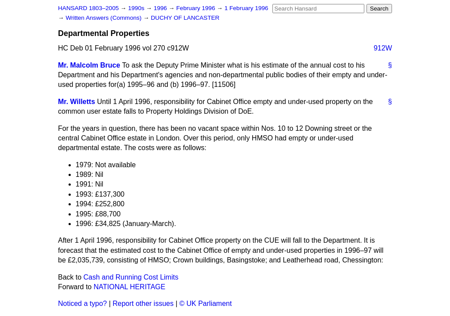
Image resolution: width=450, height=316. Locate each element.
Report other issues (143, 303)
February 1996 (196, 8)
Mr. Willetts (76, 101)
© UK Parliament (205, 303)
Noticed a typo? (82, 303)
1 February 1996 (247, 8)
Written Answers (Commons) (104, 17)
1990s (137, 8)
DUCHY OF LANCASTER (185, 17)
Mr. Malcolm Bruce (89, 65)
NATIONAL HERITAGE (129, 287)
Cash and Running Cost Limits (130, 277)
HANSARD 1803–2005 (88, 8)
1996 (161, 8)
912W (383, 48)
